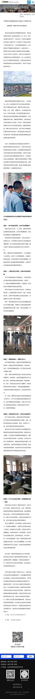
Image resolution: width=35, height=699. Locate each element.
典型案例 (27, 14)
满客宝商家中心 (17, 684)
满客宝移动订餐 (17, 687)
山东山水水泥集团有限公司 (18, 614)
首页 (21, 14)
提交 (30, 656)
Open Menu (33, 2)
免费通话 (29, 2)
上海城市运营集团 (15, 620)
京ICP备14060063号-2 (18, 694)
